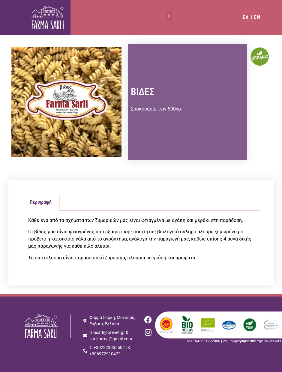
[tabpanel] (141, 241)
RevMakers (272, 341)
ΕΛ (246, 17)
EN (257, 17)
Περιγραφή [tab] (41, 202)
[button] (169, 16)
